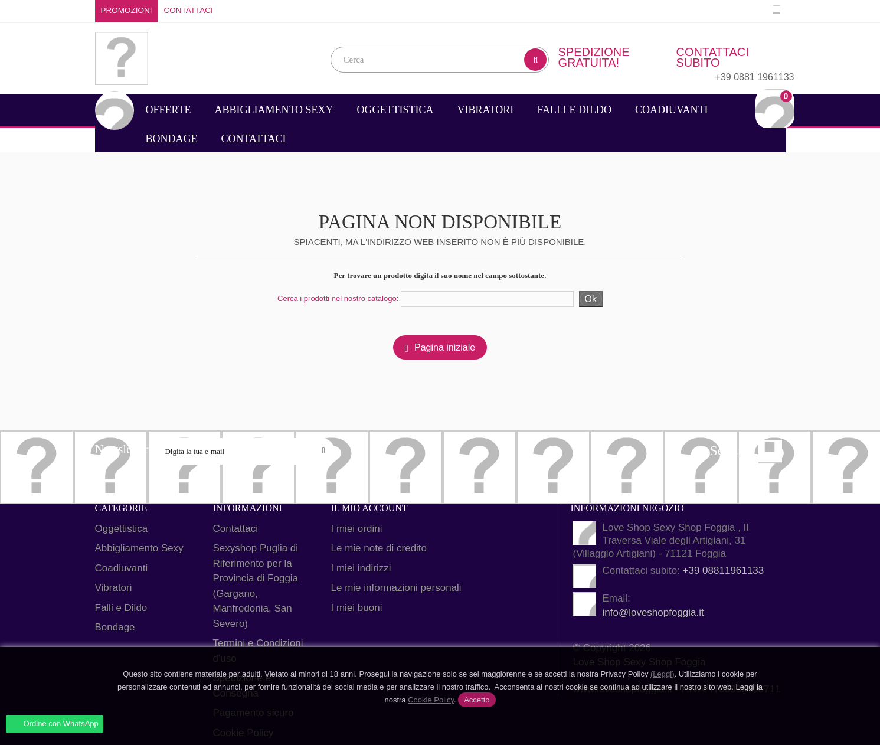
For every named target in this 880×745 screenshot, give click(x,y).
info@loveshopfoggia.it (653, 612)
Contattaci (188, 10)
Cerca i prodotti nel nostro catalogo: (337, 298)
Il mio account (369, 508)
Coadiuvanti (671, 110)
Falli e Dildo (574, 110)
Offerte (168, 110)
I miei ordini (356, 528)
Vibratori (485, 110)
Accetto (476, 699)
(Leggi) (662, 673)
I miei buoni (356, 607)
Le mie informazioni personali (396, 587)
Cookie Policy (431, 699)
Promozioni (126, 10)
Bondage (172, 139)
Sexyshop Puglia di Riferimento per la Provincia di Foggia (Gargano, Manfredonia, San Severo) (256, 586)
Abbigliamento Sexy (273, 110)
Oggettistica (395, 110)
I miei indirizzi (361, 568)
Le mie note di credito (379, 548)
